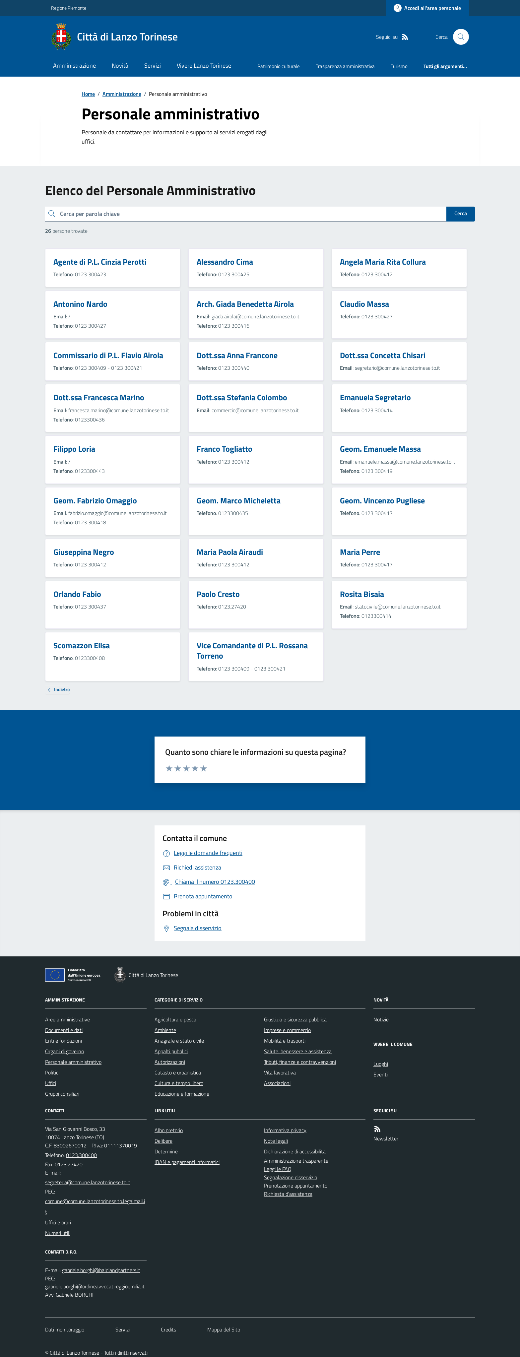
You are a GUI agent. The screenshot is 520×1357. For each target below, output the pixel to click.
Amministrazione (74, 65)
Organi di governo (64, 1051)
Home (88, 94)
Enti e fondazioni (63, 1041)
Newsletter (385, 1138)
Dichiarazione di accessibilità (295, 1151)
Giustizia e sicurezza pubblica (295, 1019)
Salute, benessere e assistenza (298, 1051)
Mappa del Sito (223, 1329)
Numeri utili (57, 1233)
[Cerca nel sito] (458, 37)
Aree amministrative (67, 1019)
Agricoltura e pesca (175, 1019)
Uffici (50, 1083)
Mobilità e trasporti (284, 1041)
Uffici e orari (58, 1222)
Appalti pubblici (171, 1051)
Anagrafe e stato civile (179, 1041)
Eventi (380, 1074)
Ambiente (165, 1030)
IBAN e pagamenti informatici (187, 1162)
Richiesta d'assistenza (288, 1194)
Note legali (276, 1141)
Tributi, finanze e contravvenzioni (300, 1062)
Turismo (399, 66)
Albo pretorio (169, 1130)
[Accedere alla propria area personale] (427, 8)
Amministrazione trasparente (296, 1161)
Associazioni (277, 1083)
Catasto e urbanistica (178, 1072)
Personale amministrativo (73, 1062)
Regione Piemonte (68, 7)
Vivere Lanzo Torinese (204, 65)
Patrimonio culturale (278, 66)
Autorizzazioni (170, 1062)
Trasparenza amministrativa (345, 66)
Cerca (460, 213)
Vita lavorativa (280, 1072)
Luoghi (380, 1064)
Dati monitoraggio (64, 1329)
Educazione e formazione (182, 1094)
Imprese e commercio (287, 1030)
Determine (166, 1151)
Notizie (381, 1019)
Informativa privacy (285, 1130)
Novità (120, 65)
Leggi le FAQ (278, 1169)
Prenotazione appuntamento (295, 1186)
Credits (168, 1329)
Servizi (152, 65)
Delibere (163, 1141)
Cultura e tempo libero (179, 1083)
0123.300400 (81, 1155)
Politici (52, 1072)
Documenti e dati (64, 1030)
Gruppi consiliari (62, 1094)
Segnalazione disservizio (290, 1177)
